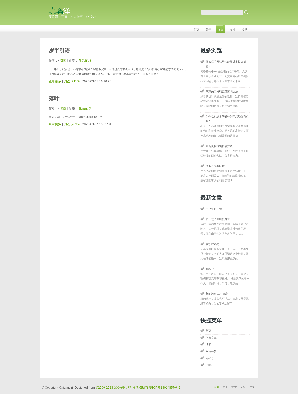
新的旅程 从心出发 (217, 293)
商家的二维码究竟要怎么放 (222, 91)
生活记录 (85, 60)
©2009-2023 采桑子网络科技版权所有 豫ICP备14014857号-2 (138, 387)
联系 (252, 387)
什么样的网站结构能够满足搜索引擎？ (226, 64)
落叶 (54, 98)
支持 (243, 387)
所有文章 (211, 337)
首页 (208, 330)
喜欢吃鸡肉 (212, 244)
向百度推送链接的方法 (219, 146)
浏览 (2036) (72, 124)
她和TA (210, 269)
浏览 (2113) (72, 81)
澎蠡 (63, 60)
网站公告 (211, 351)
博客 (208, 344)
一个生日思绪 (214, 209)
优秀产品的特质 (215, 166)
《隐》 (210, 365)
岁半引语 (59, 51)
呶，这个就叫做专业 (218, 219)
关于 (225, 387)
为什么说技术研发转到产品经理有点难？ (227, 119)
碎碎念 (210, 358)
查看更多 (55, 81)
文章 (234, 387)
